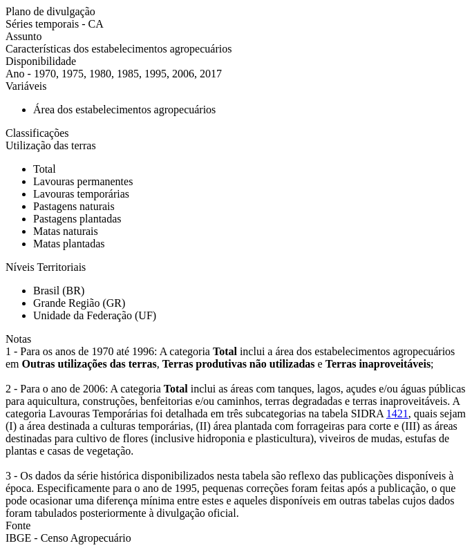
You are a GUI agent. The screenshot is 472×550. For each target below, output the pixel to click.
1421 (397, 413)
